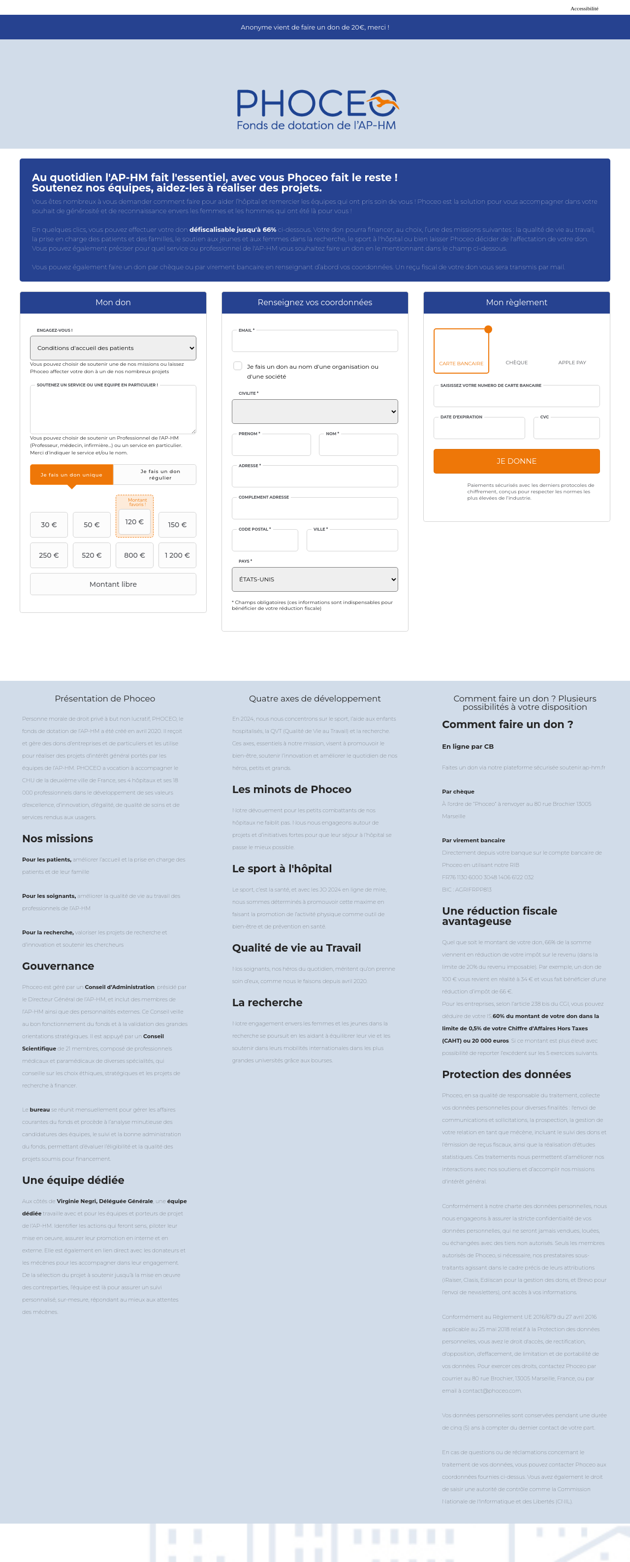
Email (246, 330)
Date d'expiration (461, 417)
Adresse (250, 466)
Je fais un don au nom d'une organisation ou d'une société (312, 371)
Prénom (249, 434)
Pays (245, 561)
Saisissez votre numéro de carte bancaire (491, 385)
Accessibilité (584, 8)
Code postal (255, 529)
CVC (544, 417)
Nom (332, 434)
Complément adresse (264, 497)
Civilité (248, 393)
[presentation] (72, 474)
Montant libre (84, 584)
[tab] (71, 474)
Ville (321, 529)
